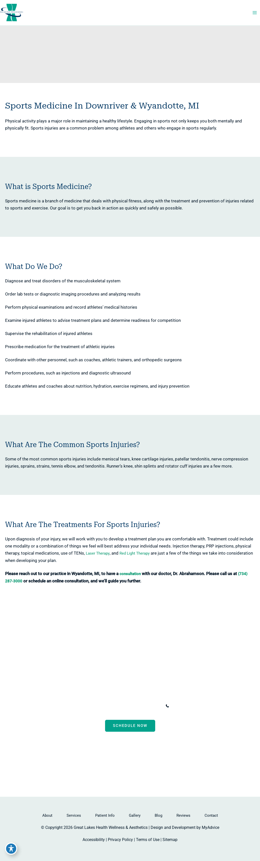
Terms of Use (147, 839)
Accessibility (94, 839)
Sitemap (170, 839)
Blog (158, 815)
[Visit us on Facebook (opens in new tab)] (115, 762)
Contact (211, 815)
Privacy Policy (120, 839)
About (47, 815)
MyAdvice (210, 827)
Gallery (135, 815)
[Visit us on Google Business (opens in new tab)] (145, 762)
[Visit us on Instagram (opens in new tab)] (135, 762)
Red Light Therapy (117, 558)
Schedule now (130, 726)
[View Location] (63, 706)
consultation (125, 578)
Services (74, 815)
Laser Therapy (78, 558)
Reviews (183, 815)
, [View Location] (109, 706)
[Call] (182, 706)
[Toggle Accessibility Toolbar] (11, 850)
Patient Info (105, 815)
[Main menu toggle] (254, 16)
